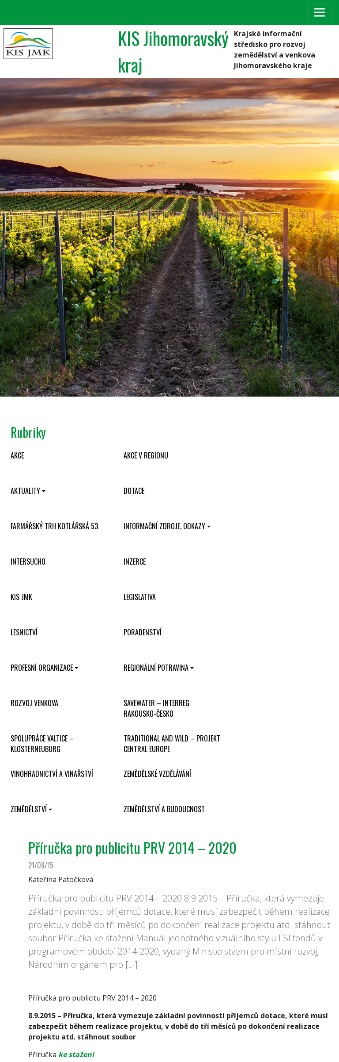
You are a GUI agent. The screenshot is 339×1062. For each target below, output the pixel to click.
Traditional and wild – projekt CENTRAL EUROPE (172, 743)
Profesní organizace (42, 667)
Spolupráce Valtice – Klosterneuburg (42, 743)
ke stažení (75, 1054)
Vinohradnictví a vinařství (52, 773)
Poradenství (143, 632)
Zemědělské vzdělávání (157, 773)
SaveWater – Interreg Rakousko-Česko (156, 708)
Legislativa (140, 597)
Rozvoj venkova (34, 703)
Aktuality (25, 490)
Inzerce (135, 561)
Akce (17, 455)
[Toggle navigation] (319, 12)
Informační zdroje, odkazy (164, 526)
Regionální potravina (156, 667)
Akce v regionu (146, 455)
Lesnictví (24, 632)
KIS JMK (21, 597)
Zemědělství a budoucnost (164, 809)
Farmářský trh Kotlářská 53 (54, 526)
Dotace (134, 490)
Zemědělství (29, 809)
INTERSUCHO (28, 561)
